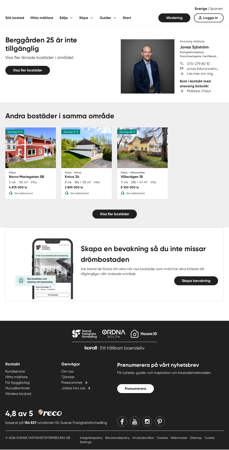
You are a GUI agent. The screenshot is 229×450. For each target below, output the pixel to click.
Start (127, 18)
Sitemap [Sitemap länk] (196, 438)
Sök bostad (14, 18)
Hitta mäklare (41, 18)
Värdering (174, 18)
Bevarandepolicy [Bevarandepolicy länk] (118, 438)
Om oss (67, 372)
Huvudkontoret (17, 388)
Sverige (201, 8)
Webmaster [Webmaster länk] (179, 438)
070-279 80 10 (198, 64)
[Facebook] (122, 422)
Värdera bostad (18, 394)
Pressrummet (71, 383)
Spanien (216, 8)
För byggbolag (17, 383)
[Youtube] (135, 422)
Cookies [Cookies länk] (163, 438)
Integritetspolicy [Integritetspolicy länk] (92, 438)
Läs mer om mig (200, 73)
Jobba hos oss (73, 388)
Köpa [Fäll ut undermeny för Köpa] (83, 18)
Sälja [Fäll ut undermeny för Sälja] (63, 18)
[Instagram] (147, 422)
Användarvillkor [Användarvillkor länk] (143, 438)
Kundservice (15, 372)
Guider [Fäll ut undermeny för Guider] (105, 18)
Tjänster (67, 377)
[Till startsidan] (50, 9)
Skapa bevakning (196, 281)
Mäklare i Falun (199, 91)
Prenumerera (135, 389)
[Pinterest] (160, 422)
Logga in (210, 18)
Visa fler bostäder (27, 70)
